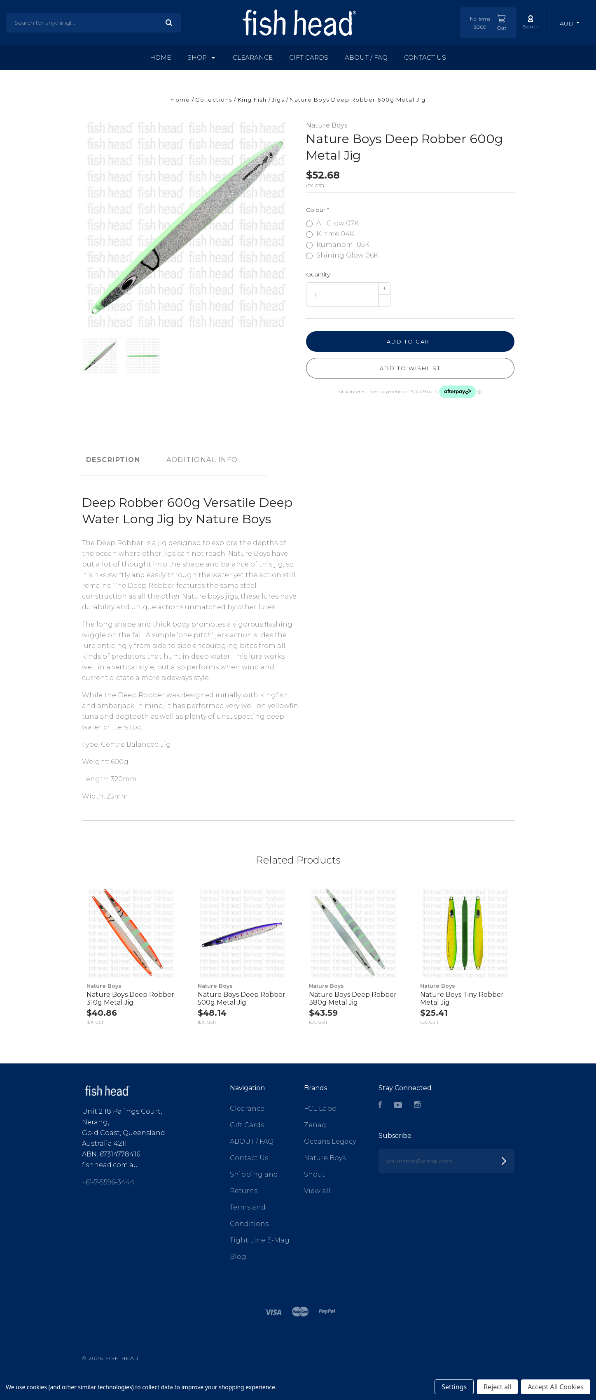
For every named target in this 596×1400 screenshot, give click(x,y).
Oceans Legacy (330, 1141)
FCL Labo (320, 1108)
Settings (454, 1386)
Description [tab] (113, 460)
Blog (238, 1257)
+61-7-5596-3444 (108, 1182)
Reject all (497, 1386)
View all (317, 1191)
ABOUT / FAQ (366, 57)
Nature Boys (326, 125)
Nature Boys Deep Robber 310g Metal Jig (130, 998)
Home (160, 57)
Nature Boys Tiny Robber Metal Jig (462, 998)
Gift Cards (308, 57)
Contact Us (425, 57)
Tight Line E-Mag (260, 1240)
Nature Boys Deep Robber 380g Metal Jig (353, 998)
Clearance (253, 57)
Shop (201, 57)
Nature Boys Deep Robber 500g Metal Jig (241, 998)
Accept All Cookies (556, 1386)
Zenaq (315, 1125)
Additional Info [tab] (202, 460)
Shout (314, 1174)
